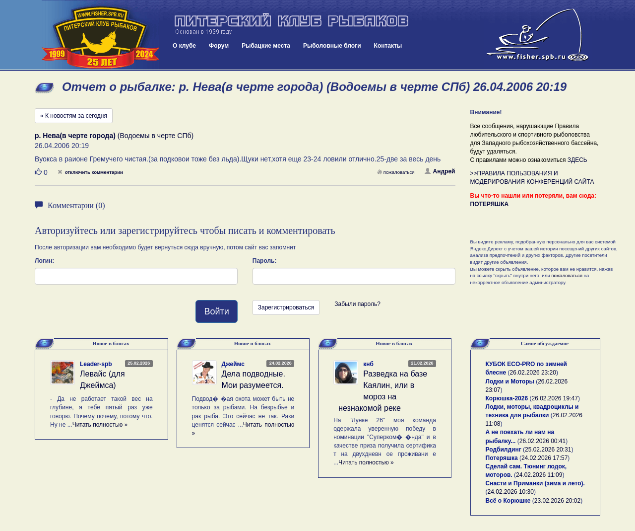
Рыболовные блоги (332, 45)
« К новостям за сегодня (73, 115)
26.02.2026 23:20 (533, 372)
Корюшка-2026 (507, 398)
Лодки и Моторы (510, 381)
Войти (216, 311)
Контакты (388, 45)
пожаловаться (396, 172)
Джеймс (233, 364)
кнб (368, 364)
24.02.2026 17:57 (544, 458)
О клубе (184, 45)
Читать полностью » (100, 424)
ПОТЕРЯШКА (489, 204)
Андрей (440, 171)
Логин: (44, 260)
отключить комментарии (90, 172)
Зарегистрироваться (286, 307)
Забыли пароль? (357, 304)
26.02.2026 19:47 (554, 398)
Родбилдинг (503, 449)
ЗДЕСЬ (577, 159)
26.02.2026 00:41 (542, 441)
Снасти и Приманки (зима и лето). (535, 483)
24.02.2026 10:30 (511, 491)
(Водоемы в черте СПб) (114, 136)
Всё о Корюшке (508, 500)
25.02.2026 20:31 (548, 449)
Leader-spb (96, 364)
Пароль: (265, 260)
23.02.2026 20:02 (557, 500)
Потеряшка (502, 458)
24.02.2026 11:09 (539, 474)
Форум (219, 45)
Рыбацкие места (266, 45)
